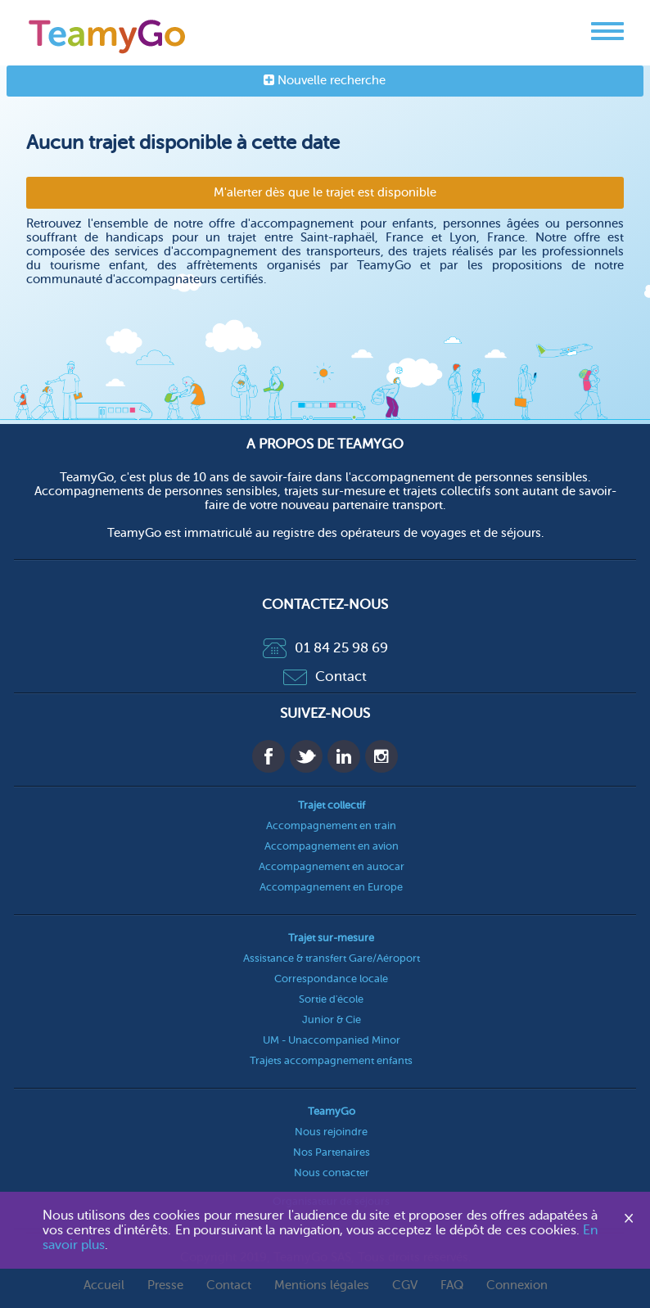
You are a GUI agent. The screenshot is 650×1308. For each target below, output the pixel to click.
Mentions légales (321, 1285)
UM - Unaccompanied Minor (331, 1040)
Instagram (381, 756)
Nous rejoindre (331, 1131)
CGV (405, 1285)
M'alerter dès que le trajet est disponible (325, 193)
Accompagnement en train (331, 825)
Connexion (517, 1285)
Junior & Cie (331, 1019)
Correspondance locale (331, 978)
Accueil (104, 1285)
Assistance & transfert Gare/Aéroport (331, 958)
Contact (325, 676)
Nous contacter (331, 1172)
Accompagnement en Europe (331, 887)
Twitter (306, 756)
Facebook (268, 756)
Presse (165, 1285)
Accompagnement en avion (331, 846)
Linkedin (343, 756)
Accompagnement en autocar (331, 866)
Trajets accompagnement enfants (331, 1060)
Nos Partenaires (331, 1152)
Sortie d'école (331, 999)
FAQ (451, 1285)
